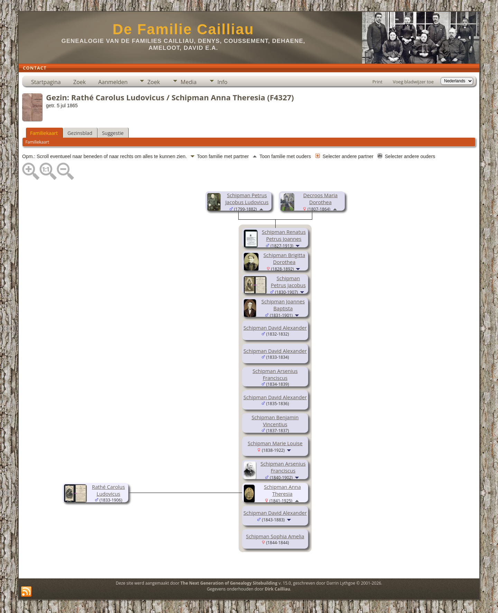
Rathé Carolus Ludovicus (108, 490)
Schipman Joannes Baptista (283, 305)
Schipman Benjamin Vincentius (274, 421)
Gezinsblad (79, 133)
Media (188, 82)
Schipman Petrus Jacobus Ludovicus (246, 198)
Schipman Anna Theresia (282, 490)
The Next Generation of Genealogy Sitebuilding (229, 583)
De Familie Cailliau (183, 29)
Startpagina (46, 82)
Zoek (79, 82)
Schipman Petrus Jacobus (288, 282)
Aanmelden (113, 82)
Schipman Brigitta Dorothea (284, 258)
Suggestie (112, 133)
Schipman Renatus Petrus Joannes (284, 235)
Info (222, 82)
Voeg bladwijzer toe (413, 82)
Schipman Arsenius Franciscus (274, 374)
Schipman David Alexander (275, 327)
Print (377, 82)
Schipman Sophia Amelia (275, 536)
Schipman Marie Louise (275, 443)
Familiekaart (44, 133)
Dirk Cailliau (277, 589)
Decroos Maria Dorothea (320, 198)
